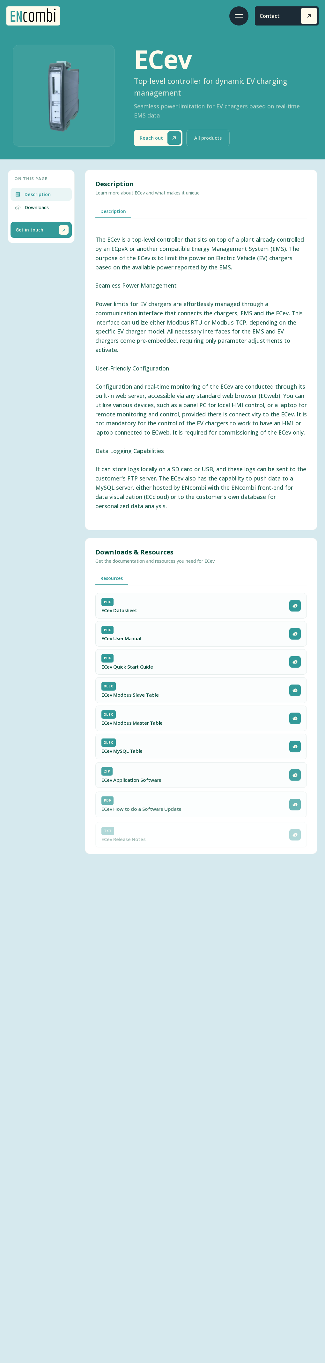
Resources (111, 578)
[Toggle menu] (238, 16)
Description (113, 211)
